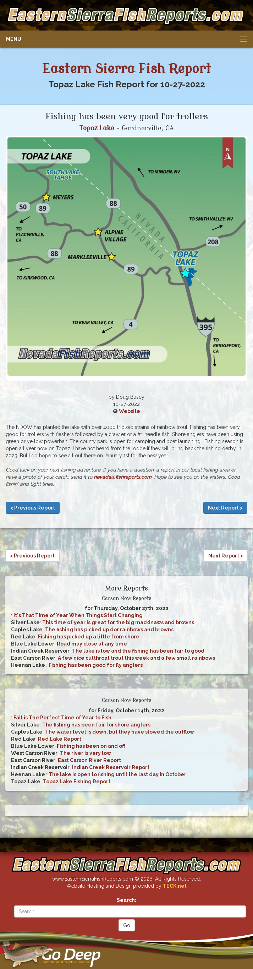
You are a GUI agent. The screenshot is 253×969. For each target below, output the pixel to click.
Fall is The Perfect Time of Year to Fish (62, 717)
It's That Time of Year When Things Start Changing (78, 615)
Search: (126, 900)
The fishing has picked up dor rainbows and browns (109, 629)
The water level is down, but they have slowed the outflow (119, 732)
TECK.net (175, 886)
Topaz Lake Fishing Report (76, 781)
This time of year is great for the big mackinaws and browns (118, 622)
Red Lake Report (59, 739)
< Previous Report (32, 508)
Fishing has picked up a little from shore (88, 636)
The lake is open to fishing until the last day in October (117, 774)
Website (129, 411)
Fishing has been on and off (91, 746)
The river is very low (85, 753)
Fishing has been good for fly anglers (96, 665)
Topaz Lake (96, 128)
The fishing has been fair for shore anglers (96, 725)
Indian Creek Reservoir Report (110, 767)
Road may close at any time (92, 644)
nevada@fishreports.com (123, 477)
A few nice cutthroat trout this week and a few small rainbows (136, 658)
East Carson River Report (89, 760)
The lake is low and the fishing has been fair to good (138, 651)
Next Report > (225, 508)
